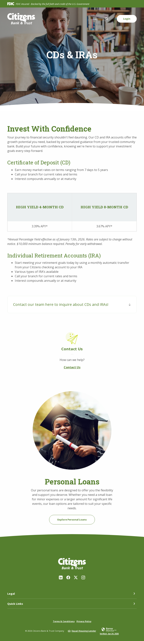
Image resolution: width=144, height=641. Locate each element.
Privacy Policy (83, 621)
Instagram (83, 577)
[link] (109, 631)
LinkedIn (61, 577)
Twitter (76, 577)
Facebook (68, 577)
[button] (72, 304)
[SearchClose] (106, 18)
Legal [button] (11, 593)
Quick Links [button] (15, 604)
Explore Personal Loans (72, 519)
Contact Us (72, 367)
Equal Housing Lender (84, 630)
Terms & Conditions (64, 621)
